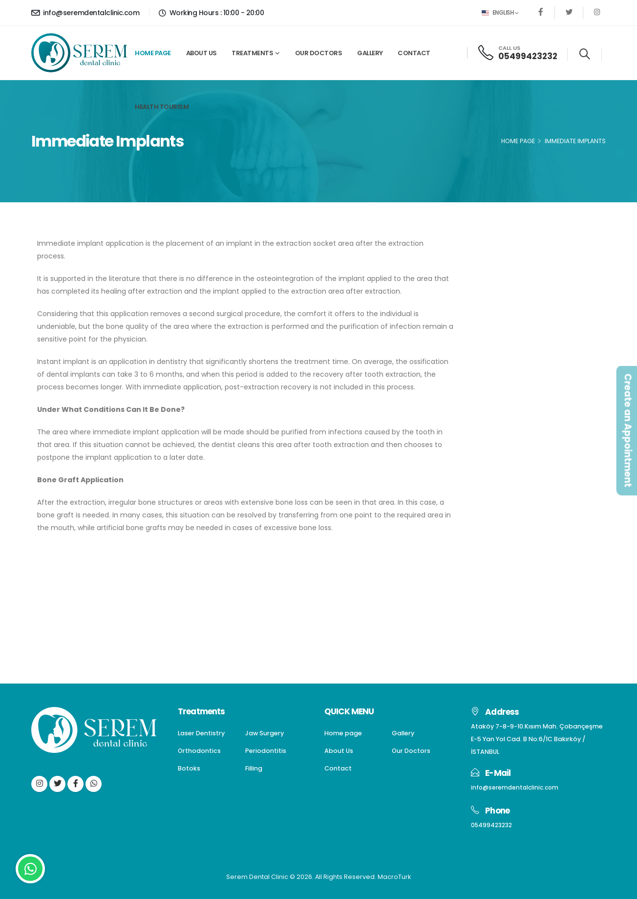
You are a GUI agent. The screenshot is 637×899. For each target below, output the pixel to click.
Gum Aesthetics (515, 389)
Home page (153, 53)
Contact (414, 53)
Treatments (252, 53)
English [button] (500, 13)
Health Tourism (162, 106)
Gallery (370, 53)
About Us (201, 53)
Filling (496, 372)
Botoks (498, 354)
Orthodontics (510, 319)
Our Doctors (318, 53)
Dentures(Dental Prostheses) (537, 302)
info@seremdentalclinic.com (85, 13)
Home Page (518, 141)
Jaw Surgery (507, 285)
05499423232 (527, 56)
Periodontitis (508, 337)
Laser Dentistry (512, 267)
